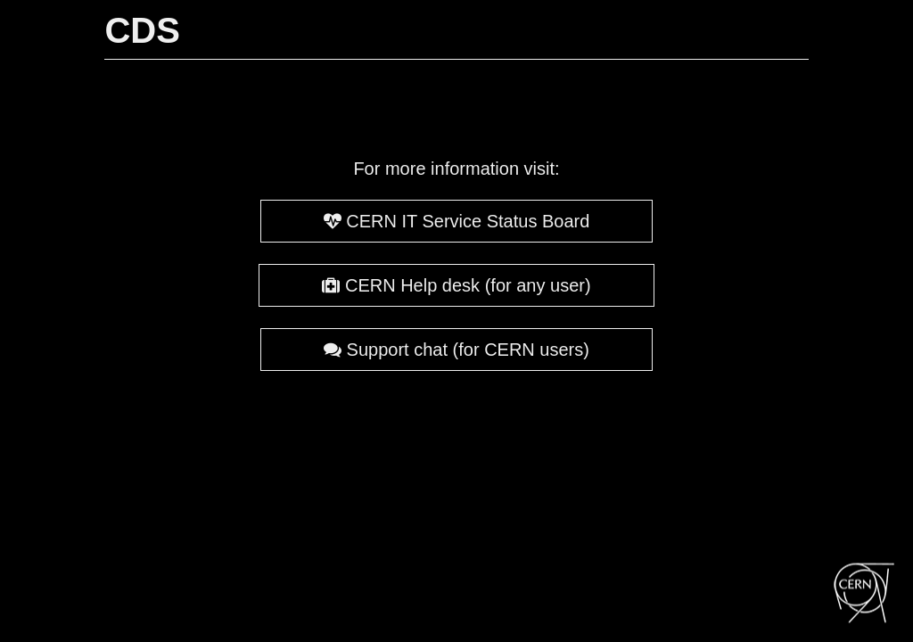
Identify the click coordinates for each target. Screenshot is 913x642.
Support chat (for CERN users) (456, 349)
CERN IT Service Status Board (457, 221)
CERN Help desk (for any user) (456, 285)
